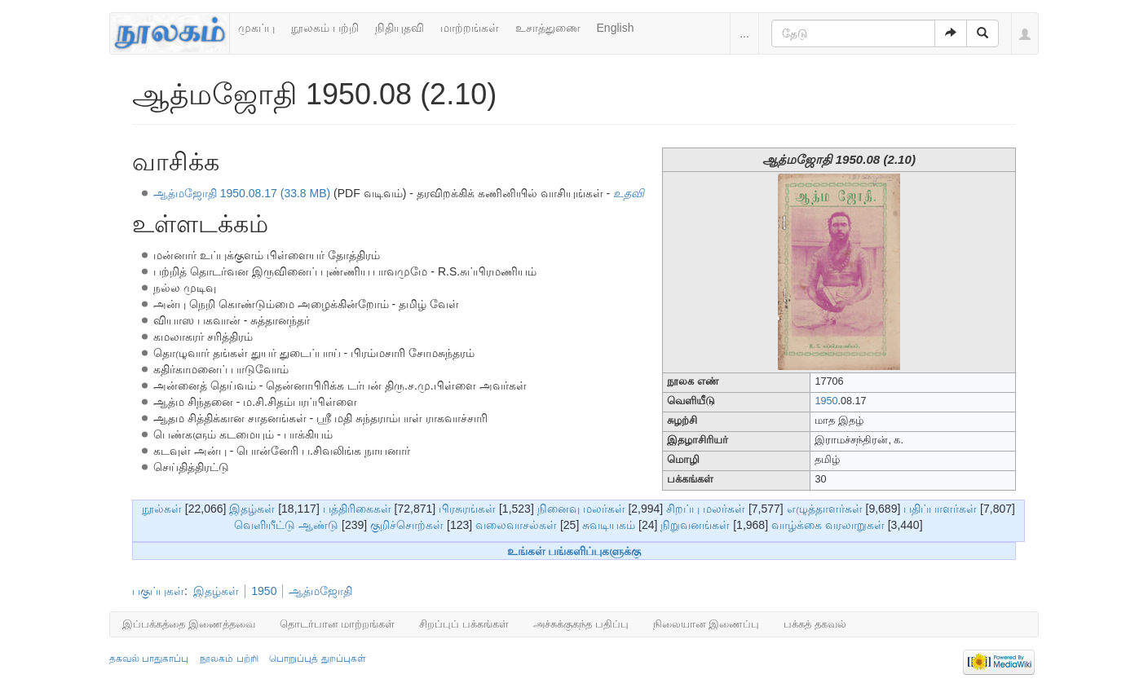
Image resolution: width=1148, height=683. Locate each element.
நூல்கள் (162, 508)
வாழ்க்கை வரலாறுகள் (828, 524)
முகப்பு (256, 27)
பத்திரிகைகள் (357, 508)
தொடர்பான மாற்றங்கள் (337, 624)
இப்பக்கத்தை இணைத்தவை (188, 624)
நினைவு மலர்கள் (581, 508)
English (615, 27)
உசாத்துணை (548, 27)
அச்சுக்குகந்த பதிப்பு (581, 624)
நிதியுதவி (399, 27)
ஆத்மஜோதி (320, 590)
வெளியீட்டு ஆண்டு (286, 524)
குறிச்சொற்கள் (407, 524)
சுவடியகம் (608, 524)
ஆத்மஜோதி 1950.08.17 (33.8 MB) (241, 193)
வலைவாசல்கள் (516, 524)
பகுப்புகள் (158, 590)
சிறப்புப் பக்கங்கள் (464, 624)
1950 (826, 401)
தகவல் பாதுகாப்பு (148, 658)
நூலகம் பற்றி (325, 27)
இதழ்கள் (252, 508)
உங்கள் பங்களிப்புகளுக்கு (574, 550)
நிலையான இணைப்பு (706, 624)
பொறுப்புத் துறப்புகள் (317, 658)
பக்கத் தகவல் (815, 624)
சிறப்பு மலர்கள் (705, 508)
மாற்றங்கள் (469, 27)
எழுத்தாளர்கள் (825, 508)
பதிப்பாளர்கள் (940, 508)
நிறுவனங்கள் (695, 524)
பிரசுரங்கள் (467, 508)
